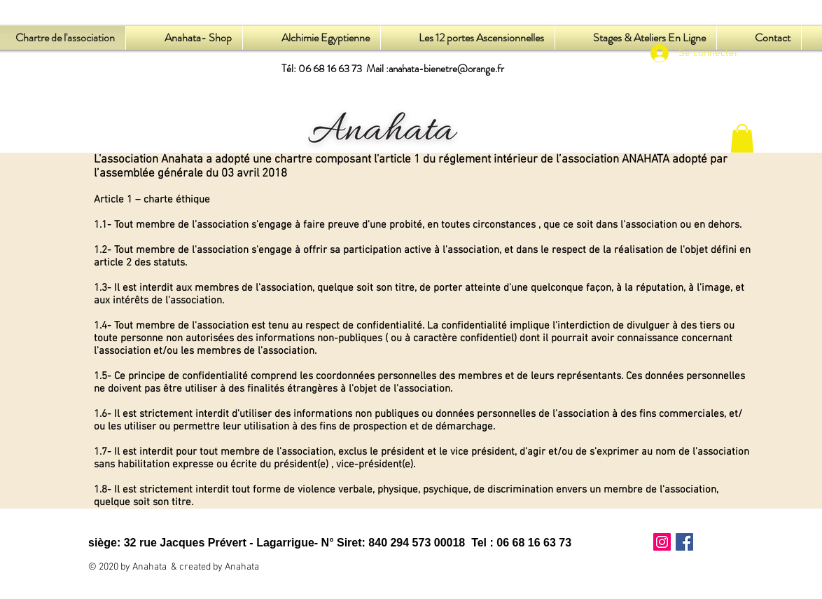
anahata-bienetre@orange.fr (446, 68)
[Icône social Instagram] (662, 542)
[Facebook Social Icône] (684, 542)
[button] (742, 138)
